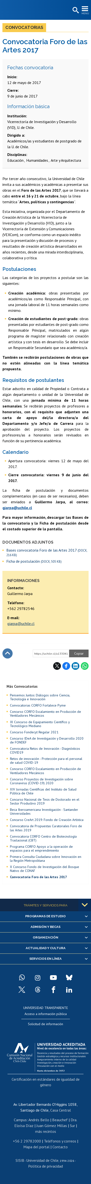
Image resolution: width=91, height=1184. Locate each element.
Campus (20, 1119)
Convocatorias (24, 27)
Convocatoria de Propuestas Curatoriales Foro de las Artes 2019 (46, 828)
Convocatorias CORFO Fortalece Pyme (38, 705)
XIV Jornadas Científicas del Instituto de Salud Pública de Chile (43, 791)
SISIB (20, 1160)
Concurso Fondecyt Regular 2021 (34, 732)
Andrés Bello (38, 1119)
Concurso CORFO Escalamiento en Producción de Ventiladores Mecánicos (45, 713)
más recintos (45, 1131)
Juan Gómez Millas (51, 1125)
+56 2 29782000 (27, 1141)
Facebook (66, 666)
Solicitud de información (45, 1024)
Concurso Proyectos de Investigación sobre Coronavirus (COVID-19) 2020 (41, 781)
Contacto (60, 1146)
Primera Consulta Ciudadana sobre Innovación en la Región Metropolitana (45, 859)
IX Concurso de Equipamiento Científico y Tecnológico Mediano (40, 724)
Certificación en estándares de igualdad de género (46, 1082)
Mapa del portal (36, 1146)
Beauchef (60, 1119)
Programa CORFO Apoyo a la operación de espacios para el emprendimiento (41, 848)
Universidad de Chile (42, 1160)
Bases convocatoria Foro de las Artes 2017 (46, 552)
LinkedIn (75, 666)
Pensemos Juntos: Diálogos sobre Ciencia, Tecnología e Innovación (40, 697)
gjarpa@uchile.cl (20, 623)
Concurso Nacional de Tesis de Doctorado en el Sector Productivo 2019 (44, 801)
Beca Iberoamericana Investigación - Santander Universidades (44, 811)
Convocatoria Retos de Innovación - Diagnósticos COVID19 (45, 750)
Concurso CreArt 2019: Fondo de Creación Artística (46, 820)
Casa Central (60, 1110)
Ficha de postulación (34, 561)
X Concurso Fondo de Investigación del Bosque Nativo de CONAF (44, 869)
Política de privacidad (45, 1166)
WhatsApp (84, 666)
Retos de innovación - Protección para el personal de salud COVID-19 (46, 761)
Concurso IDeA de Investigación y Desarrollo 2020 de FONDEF (46, 740)
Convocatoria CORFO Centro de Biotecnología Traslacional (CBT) (43, 838)
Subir (7, 653)
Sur (72, 1125)
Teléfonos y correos (60, 1141)
